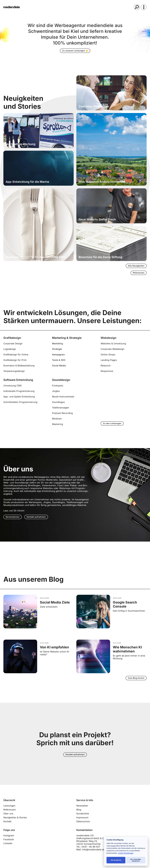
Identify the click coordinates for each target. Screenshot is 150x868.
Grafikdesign (12, 340)
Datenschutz (83, 825)
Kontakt (7, 825)
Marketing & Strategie (67, 340)
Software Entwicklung (18, 382)
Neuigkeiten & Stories (15, 821)
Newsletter (82, 809)
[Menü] (144, 7)
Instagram (8, 839)
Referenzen (9, 813)
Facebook (8, 843)
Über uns (8, 817)
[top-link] (147, 437)
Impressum (82, 821)
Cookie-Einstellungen (125, 853)
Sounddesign (61, 382)
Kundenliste (82, 817)
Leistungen (9, 809)
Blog (78, 813)
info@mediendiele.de (93, 853)
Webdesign (108, 340)
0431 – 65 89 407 (91, 851)
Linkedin (7, 847)
